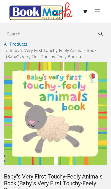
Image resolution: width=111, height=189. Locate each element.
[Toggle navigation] (97, 11)
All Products (15, 44)
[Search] (100, 34)
